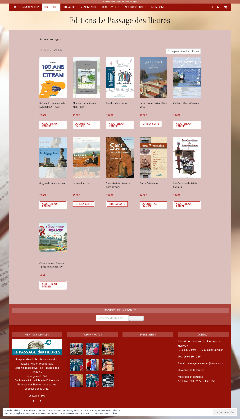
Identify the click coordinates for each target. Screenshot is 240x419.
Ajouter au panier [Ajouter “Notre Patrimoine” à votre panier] (149, 205)
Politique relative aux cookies (104, 413)
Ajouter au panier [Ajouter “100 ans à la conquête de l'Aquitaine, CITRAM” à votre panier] (49, 125)
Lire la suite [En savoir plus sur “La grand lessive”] (83, 203)
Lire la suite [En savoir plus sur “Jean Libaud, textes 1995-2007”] (150, 123)
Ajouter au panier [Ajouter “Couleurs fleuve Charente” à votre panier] (183, 125)
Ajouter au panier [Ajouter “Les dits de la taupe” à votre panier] (116, 125)
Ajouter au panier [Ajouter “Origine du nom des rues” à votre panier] (49, 205)
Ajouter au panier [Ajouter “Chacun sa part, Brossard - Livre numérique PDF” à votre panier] (49, 285)
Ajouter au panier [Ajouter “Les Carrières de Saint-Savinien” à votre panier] (183, 205)
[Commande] (183, 51)
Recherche (136, 318)
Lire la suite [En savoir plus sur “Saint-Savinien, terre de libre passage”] (117, 203)
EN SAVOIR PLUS (37, 396)
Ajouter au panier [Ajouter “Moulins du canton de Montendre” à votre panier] (82, 125)
